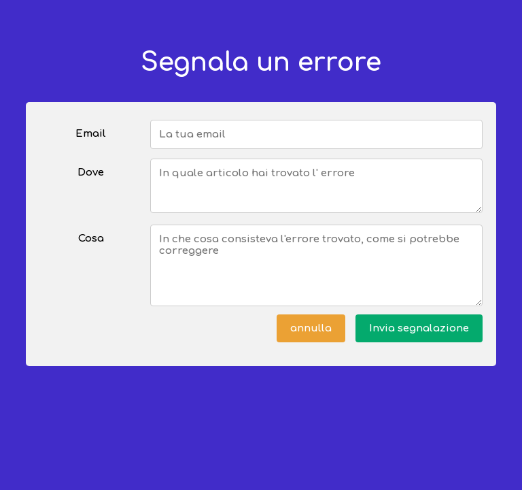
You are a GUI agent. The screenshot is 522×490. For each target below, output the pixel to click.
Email (90, 134)
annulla (311, 328)
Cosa (91, 238)
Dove (90, 172)
